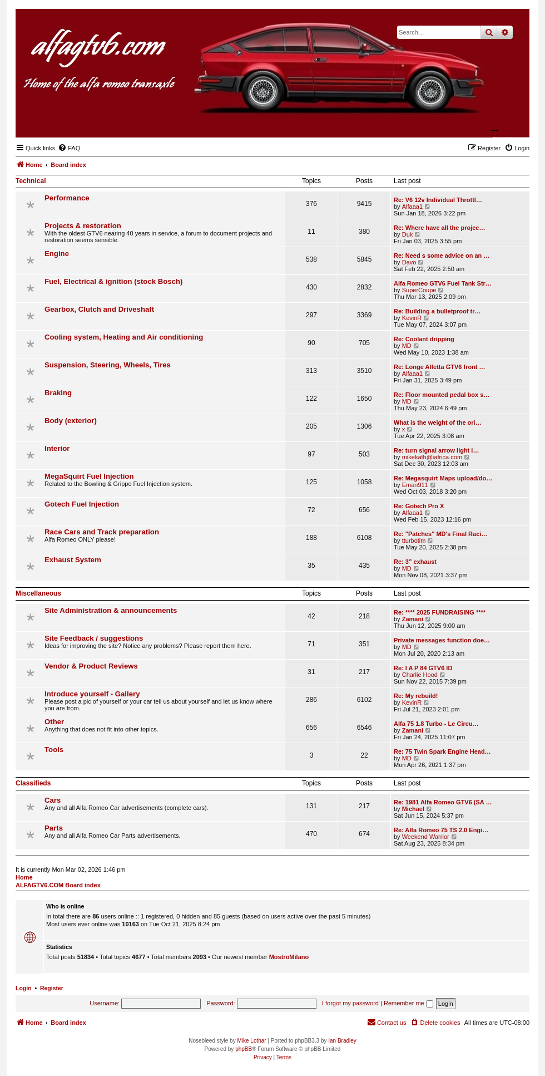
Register (51, 988)
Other (54, 722)
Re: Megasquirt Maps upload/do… (443, 478)
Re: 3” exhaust (415, 561)
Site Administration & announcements (110, 610)
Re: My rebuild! (416, 695)
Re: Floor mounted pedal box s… (441, 394)
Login (24, 988)
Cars (52, 800)
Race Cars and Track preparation (101, 532)
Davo (409, 262)
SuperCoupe (419, 290)
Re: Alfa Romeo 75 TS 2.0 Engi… (441, 830)
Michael (413, 808)
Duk (407, 234)
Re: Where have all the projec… (439, 227)
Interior (57, 448)
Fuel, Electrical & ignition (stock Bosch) (113, 281)
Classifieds (33, 783)
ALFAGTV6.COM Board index (58, 885)
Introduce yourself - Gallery (92, 694)
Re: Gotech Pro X (419, 506)
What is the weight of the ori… (438, 422)
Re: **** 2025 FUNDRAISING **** (439, 612)
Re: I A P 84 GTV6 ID (423, 668)
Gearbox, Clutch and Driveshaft (99, 309)
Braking (58, 393)
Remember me (408, 1003)
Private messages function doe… (442, 640)
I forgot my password (350, 1003)
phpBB (243, 1049)
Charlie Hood (420, 674)
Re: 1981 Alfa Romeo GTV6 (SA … (443, 802)
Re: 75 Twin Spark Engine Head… (442, 751)
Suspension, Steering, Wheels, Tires (107, 365)
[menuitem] (69, 148)
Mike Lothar (251, 1041)
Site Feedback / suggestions (93, 638)
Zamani (413, 619)
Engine (56, 253)
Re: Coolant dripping (424, 339)
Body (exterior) (70, 420)
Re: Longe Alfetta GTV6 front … (439, 366)
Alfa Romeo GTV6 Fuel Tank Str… (443, 283)
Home (24, 877)
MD (407, 345)
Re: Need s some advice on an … (441, 255)
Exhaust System (72, 560)
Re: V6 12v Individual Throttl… (438, 199)
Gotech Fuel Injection (81, 504)
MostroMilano (289, 957)
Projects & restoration (82, 226)
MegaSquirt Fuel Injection (88, 476)
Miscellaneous (38, 593)
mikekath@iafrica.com (432, 457)
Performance (67, 198)
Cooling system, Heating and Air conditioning (123, 337)
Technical (31, 181)
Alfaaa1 (412, 206)
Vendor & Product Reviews (91, 666)
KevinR (412, 318)
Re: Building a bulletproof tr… (437, 311)
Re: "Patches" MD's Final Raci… (440, 533)
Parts (53, 828)
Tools (53, 749)
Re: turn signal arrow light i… (436, 450)
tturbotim (414, 540)
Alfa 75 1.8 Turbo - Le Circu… (436, 723)
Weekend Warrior (425, 836)
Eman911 (415, 485)
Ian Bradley (342, 1041)
